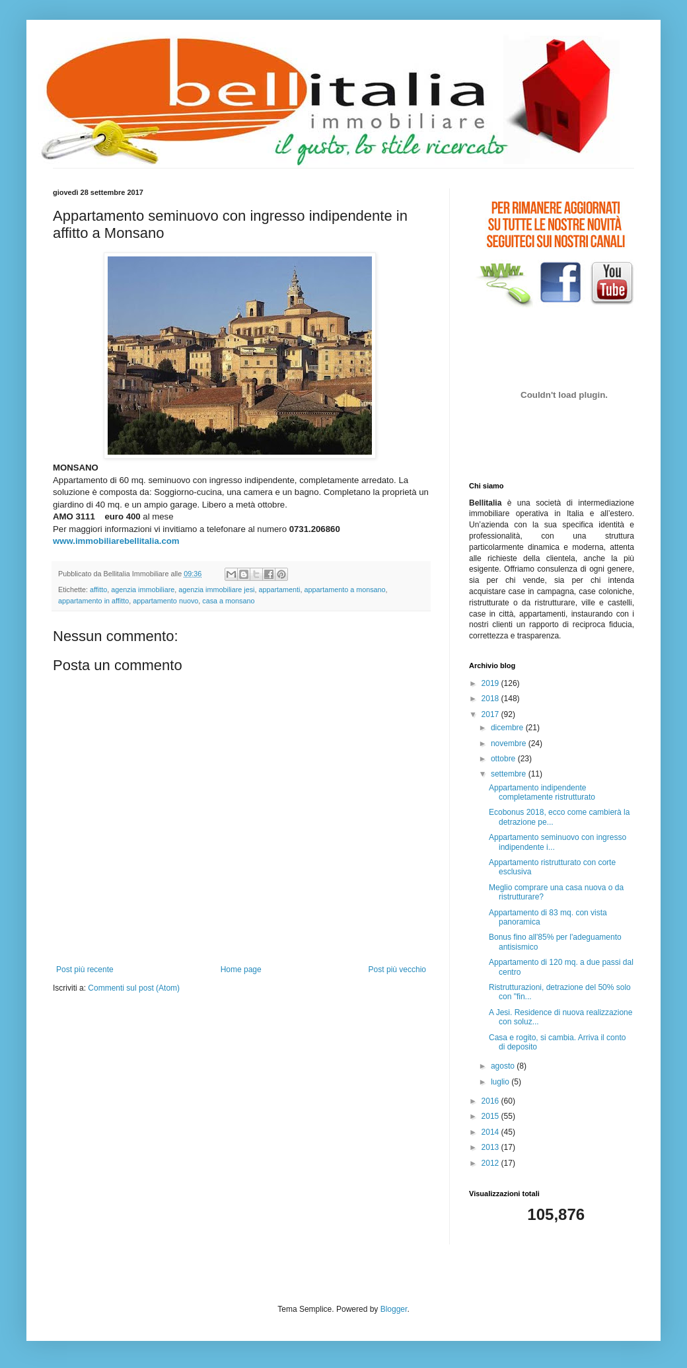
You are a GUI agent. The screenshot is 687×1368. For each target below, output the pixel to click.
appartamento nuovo (165, 601)
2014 (491, 1132)
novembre (509, 743)
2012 (491, 1163)
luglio (501, 1081)
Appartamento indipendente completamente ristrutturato (542, 792)
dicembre (508, 727)
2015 (491, 1116)
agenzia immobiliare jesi (216, 589)
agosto (504, 1066)
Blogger (394, 1309)
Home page (241, 969)
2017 (491, 714)
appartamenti (279, 589)
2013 (491, 1147)
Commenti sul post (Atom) (134, 988)
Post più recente (85, 969)
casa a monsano (228, 601)
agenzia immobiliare (142, 589)
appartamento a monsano (345, 589)
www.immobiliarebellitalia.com (116, 541)
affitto (98, 589)
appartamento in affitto (93, 601)
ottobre (504, 758)
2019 (491, 683)
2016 (491, 1101)
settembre (509, 774)
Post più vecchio (397, 969)
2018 (491, 698)
